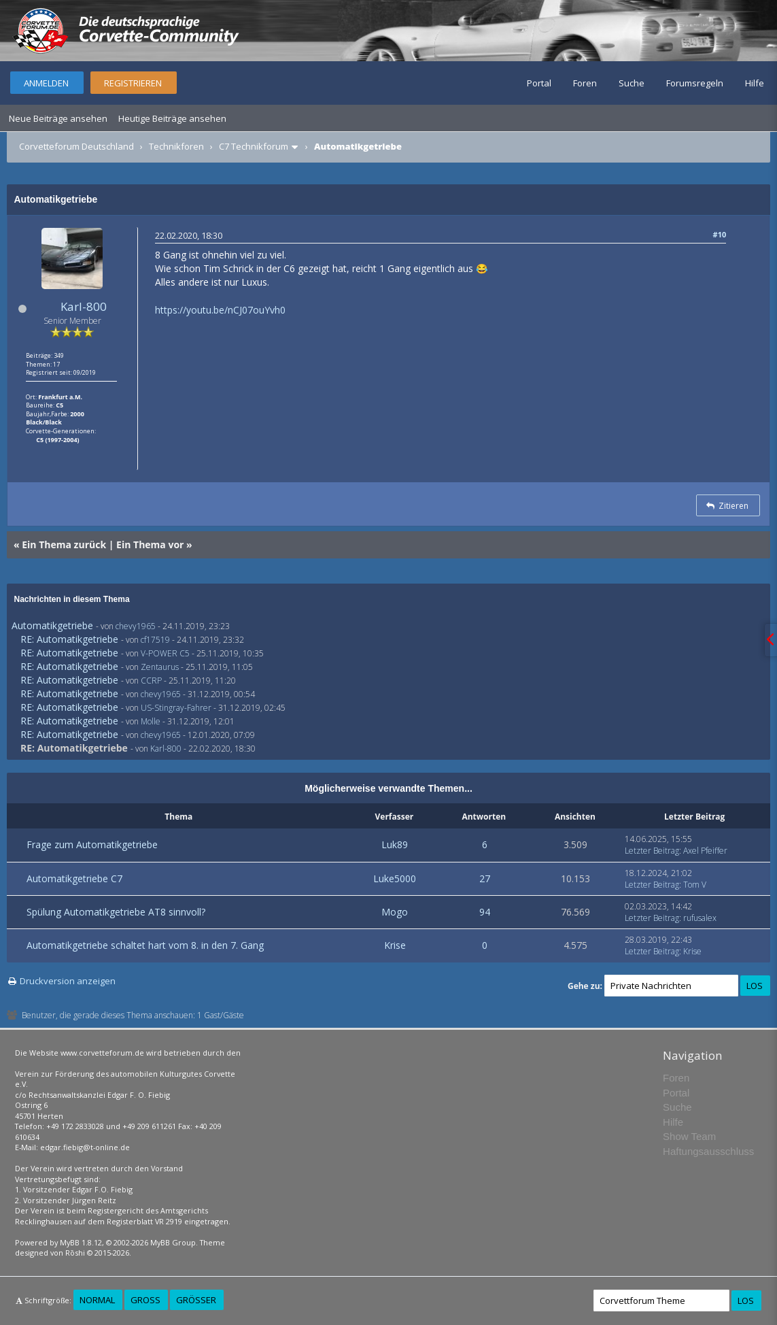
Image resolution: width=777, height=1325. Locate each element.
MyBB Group (173, 1242)
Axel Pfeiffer (705, 850)
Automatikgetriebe (52, 625)
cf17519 (155, 639)
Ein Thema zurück (64, 544)
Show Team (689, 1136)
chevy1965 (136, 626)
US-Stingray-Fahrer (176, 708)
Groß (145, 1300)
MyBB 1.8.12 (81, 1242)
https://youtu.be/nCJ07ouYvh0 (220, 309)
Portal (539, 83)
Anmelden (46, 83)
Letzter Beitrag (652, 850)
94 (484, 911)
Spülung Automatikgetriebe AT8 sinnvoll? (116, 911)
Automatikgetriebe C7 (74, 878)
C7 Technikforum (253, 146)
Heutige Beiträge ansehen (172, 118)
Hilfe (754, 83)
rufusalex (699, 918)
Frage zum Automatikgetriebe (92, 844)
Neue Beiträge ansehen (58, 118)
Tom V (694, 884)
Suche (631, 83)
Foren (585, 83)
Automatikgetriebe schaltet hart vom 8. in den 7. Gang (145, 945)
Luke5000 (394, 878)
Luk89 (394, 844)
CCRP (151, 680)
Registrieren (133, 83)
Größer (196, 1300)
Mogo (394, 911)
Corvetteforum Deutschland (76, 146)
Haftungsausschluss (708, 1151)
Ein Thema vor (150, 544)
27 (484, 878)
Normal (97, 1300)
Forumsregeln (694, 83)
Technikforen (176, 146)
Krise (395, 945)
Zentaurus (160, 667)
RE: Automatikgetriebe (69, 639)
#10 (720, 234)
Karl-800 (84, 306)
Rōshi (75, 1252)
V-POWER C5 (165, 653)
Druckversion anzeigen (68, 981)
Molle (150, 721)
